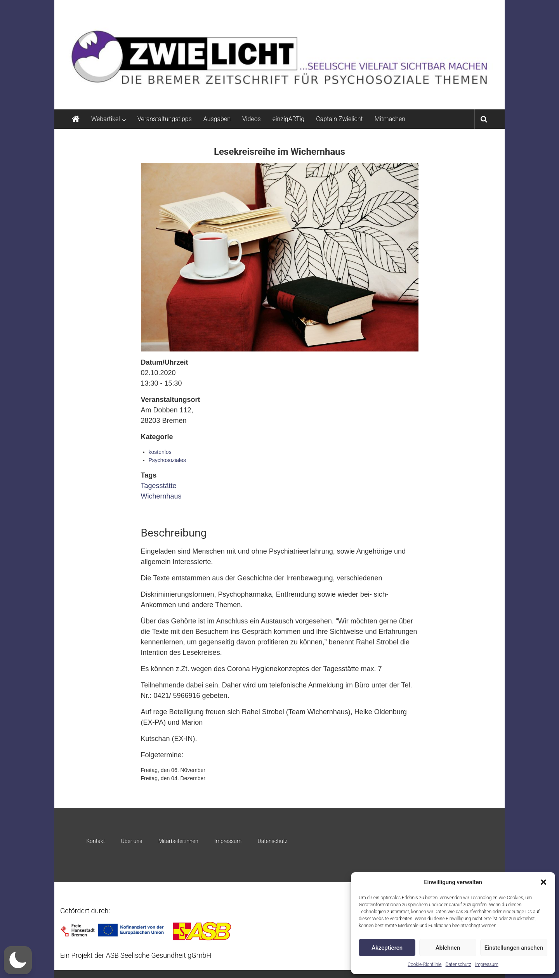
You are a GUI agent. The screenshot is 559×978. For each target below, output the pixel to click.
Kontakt (95, 841)
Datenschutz (458, 964)
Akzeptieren (387, 947)
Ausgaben (217, 119)
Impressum (486, 964)
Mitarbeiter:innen (178, 841)
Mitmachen (390, 119)
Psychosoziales (167, 460)
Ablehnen (448, 947)
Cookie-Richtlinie (424, 964)
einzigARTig (288, 119)
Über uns (131, 841)
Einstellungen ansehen (513, 947)
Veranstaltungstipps (164, 119)
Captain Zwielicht (339, 119)
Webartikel (105, 119)
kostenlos (160, 452)
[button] (543, 882)
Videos (251, 119)
